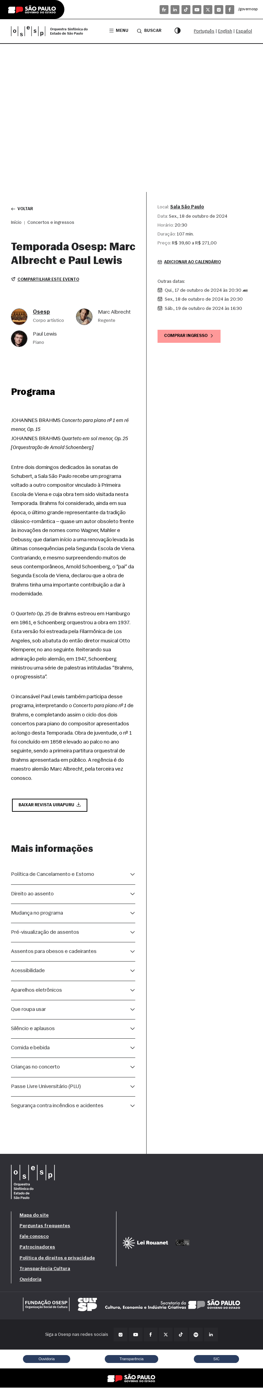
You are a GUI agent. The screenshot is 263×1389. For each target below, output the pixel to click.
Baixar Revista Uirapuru (51, 806)
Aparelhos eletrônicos (36, 991)
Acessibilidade (28, 972)
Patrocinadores (37, 1248)
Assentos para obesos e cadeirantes (54, 953)
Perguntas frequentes (45, 1227)
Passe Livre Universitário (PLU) (46, 1087)
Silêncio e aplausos (33, 1030)
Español (244, 31)
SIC (216, 1360)
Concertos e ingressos (50, 223)
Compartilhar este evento (46, 280)
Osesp (41, 313)
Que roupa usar (28, 1010)
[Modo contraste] (177, 31)
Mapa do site (34, 1216)
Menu (118, 31)
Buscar (148, 31)
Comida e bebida (30, 1049)
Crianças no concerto (35, 1068)
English (225, 31)
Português (204, 31)
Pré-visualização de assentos (45, 934)
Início (16, 223)
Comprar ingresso (190, 337)
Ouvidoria (30, 1280)
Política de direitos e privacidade (57, 1259)
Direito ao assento (32, 895)
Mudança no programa (37, 914)
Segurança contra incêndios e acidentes (57, 1107)
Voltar (22, 209)
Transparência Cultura (45, 1269)
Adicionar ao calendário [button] (191, 263)
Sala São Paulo (187, 207)
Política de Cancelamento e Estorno (52, 876)
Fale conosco (34, 1238)
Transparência (131, 1360)
